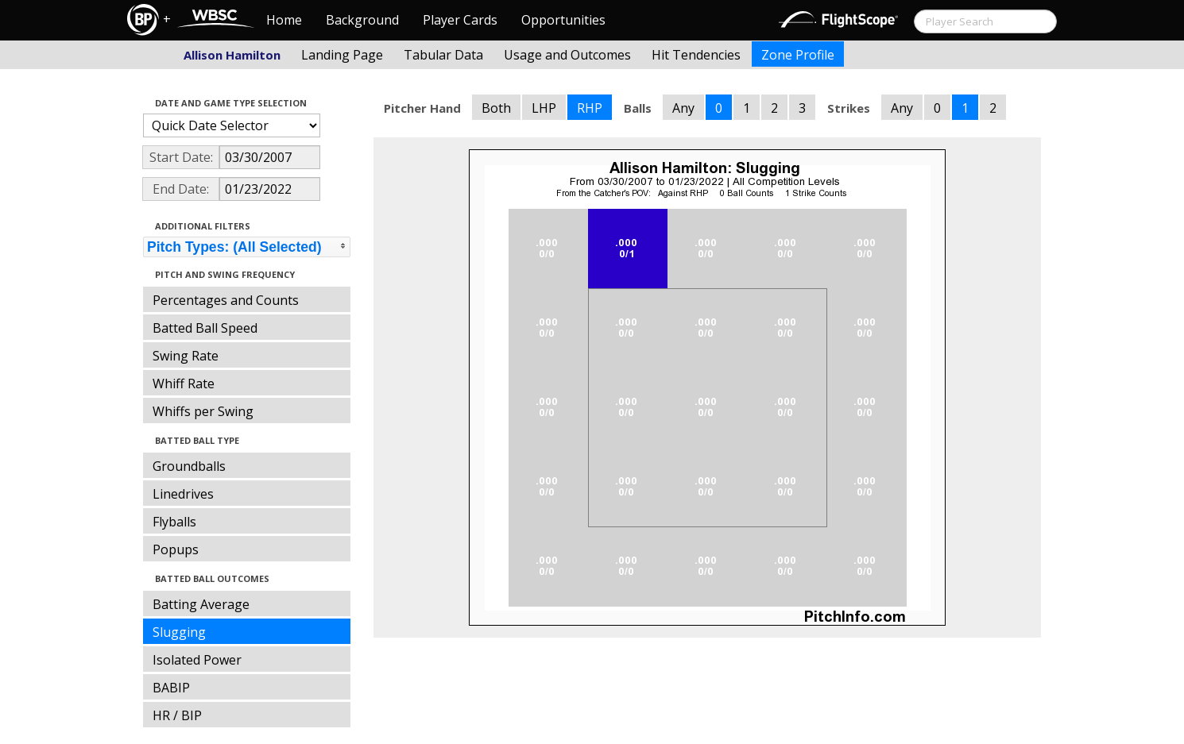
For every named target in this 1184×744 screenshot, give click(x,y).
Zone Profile (797, 55)
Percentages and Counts (226, 300)
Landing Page (342, 55)
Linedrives (183, 494)
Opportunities (563, 20)
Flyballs (174, 521)
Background (362, 20)
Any (683, 108)
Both (496, 108)
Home (284, 20)
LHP (544, 108)
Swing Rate (186, 355)
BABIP (171, 687)
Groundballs (189, 466)
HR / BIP (177, 715)
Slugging (179, 632)
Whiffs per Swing (203, 411)
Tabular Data (443, 55)
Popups (176, 549)
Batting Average (201, 604)
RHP (589, 108)
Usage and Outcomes (567, 55)
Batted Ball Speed (205, 328)
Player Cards (460, 20)
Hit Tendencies (696, 55)
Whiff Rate (184, 383)
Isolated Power (197, 660)
